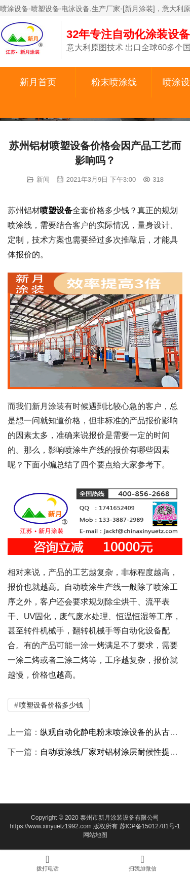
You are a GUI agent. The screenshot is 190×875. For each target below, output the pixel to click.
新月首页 (38, 82)
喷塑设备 (56, 210)
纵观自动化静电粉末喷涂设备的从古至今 (113, 732)
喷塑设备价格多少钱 (51, 705)
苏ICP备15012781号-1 (150, 826)
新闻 (43, 179)
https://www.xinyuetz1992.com (50, 826)
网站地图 (95, 834)
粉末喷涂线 (114, 82)
